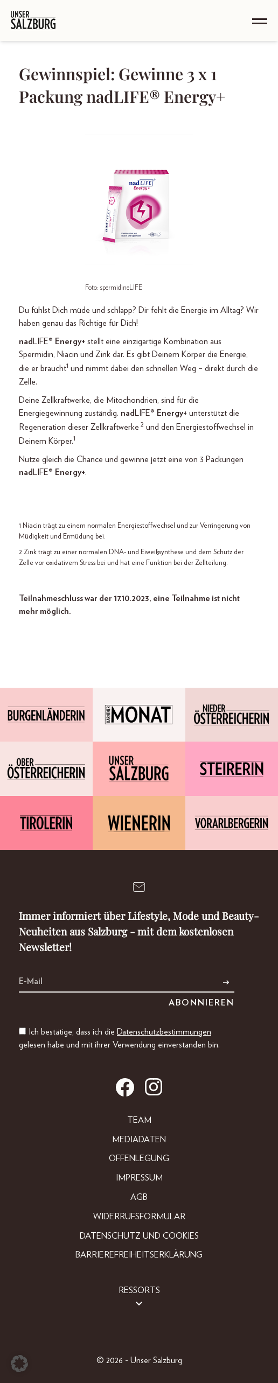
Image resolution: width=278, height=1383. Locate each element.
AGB (139, 1197)
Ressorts (139, 1290)
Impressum (139, 1178)
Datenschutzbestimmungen (164, 1032)
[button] (19, 1363)
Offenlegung (139, 1158)
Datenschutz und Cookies (139, 1236)
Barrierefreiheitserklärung (139, 1255)
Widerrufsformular (139, 1216)
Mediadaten (139, 1139)
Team (139, 1120)
